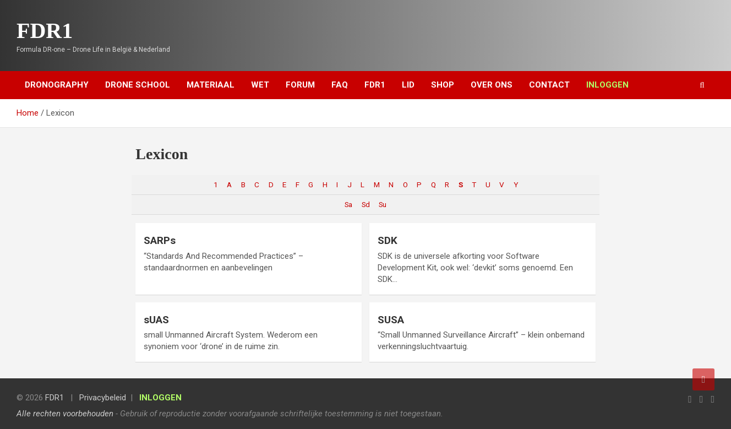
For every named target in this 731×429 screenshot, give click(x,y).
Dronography (57, 85)
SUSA (391, 319)
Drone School (137, 85)
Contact (549, 85)
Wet (260, 85)
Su (382, 204)
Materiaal (210, 85)
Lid (408, 85)
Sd (365, 204)
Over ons (491, 85)
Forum (300, 85)
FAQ (339, 85)
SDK (387, 240)
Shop (442, 85)
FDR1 (45, 30)
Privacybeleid (102, 398)
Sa (348, 204)
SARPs (160, 240)
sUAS (156, 319)
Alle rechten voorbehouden (65, 414)
